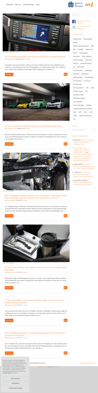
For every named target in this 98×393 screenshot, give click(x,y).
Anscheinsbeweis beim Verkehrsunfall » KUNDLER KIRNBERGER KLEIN (81, 150)
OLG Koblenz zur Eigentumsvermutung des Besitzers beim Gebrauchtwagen (83, 174)
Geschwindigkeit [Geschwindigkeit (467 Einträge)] (78, 60)
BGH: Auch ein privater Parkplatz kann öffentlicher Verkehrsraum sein (83, 142)
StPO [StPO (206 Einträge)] (80, 112)
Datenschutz (91, 363)
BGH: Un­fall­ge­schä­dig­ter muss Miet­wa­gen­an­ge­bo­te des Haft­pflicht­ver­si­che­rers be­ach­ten (35, 334)
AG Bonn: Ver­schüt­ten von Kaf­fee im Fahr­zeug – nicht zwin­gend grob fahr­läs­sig (36, 268)
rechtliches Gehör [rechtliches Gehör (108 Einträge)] (78, 95)
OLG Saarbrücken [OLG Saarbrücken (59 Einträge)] (78, 88)
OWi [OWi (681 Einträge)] (87, 88)
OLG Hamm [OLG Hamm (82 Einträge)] (87, 81)
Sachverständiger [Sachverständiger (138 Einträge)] (78, 105)
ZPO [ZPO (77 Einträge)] (74, 119)
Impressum (83, 363)
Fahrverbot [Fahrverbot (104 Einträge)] (76, 56)
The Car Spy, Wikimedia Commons (11, 52)
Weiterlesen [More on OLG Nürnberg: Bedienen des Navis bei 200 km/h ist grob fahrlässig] (9, 74)
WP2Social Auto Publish (42, 366)
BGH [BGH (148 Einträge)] (74, 49)
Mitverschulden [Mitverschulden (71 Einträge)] (78, 77)
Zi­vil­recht (28, 59)
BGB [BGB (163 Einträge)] (92, 46)
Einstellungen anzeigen (15, 388)
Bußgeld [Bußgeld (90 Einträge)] (80, 49)
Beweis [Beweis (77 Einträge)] (75, 42)
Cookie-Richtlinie (7, 373)
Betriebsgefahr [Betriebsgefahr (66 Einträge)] (88, 39)
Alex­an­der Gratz (10, 59)
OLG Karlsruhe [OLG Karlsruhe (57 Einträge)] (77, 84)
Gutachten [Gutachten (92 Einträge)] (88, 60)
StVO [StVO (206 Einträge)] (90, 112)
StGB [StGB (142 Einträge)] (74, 112)
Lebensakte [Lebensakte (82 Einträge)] (80, 67)
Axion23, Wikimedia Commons (10, 121)
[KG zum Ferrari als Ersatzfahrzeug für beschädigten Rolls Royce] (36, 102)
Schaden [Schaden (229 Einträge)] (88, 105)
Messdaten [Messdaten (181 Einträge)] (88, 70)
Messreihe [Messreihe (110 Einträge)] (76, 74)
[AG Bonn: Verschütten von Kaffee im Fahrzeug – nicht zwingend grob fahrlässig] (36, 243)
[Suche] (73, 14)
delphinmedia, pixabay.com (9, 263)
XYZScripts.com (57, 366)
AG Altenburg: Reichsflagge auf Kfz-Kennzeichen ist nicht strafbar (83, 182)
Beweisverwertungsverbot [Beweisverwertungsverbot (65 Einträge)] (81, 46)
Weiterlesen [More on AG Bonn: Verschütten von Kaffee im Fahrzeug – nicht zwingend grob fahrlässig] (9, 288)
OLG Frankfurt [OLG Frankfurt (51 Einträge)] (77, 81)
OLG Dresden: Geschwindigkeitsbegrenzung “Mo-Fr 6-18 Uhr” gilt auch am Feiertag (83, 166)
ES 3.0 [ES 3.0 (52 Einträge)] (75, 53)
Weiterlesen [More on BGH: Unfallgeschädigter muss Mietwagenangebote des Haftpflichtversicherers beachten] (9, 353)
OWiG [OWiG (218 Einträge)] (92, 88)
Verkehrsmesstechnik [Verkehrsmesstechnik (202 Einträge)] (85, 116)
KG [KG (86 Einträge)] (74, 67)
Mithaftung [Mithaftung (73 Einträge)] (85, 74)
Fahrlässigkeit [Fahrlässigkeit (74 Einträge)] (83, 53)
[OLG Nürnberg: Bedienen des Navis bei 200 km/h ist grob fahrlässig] (36, 32)
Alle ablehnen (16, 383)
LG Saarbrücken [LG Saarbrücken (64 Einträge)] (78, 70)
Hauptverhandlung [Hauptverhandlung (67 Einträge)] (86, 63)
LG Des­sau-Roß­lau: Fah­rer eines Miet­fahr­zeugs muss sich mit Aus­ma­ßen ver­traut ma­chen (35, 301)
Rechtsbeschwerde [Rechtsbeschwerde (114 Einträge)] (79, 98)
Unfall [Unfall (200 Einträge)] (75, 116)
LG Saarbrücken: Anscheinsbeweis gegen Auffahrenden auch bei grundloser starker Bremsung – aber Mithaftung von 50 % (82, 156)
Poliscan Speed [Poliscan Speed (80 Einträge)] (78, 91)
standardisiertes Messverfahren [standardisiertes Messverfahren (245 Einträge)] (82, 109)
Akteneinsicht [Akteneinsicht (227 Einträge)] (77, 39)
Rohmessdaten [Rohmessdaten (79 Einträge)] (77, 102)
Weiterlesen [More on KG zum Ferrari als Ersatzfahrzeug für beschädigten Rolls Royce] (9, 144)
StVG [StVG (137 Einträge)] (85, 112)
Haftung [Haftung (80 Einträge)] (75, 63)
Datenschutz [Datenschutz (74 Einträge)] (89, 49)
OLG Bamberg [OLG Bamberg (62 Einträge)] (89, 77)
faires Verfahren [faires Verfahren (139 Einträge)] (87, 56)
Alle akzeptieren (15, 378)
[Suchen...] (83, 14)
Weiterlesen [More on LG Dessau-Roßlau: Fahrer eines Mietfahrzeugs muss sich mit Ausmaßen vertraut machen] (9, 320)
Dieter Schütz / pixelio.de (8, 191)
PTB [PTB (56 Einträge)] (86, 91)
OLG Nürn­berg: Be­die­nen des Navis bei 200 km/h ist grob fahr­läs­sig (35, 56)
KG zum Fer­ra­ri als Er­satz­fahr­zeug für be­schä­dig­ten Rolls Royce (34, 126)
